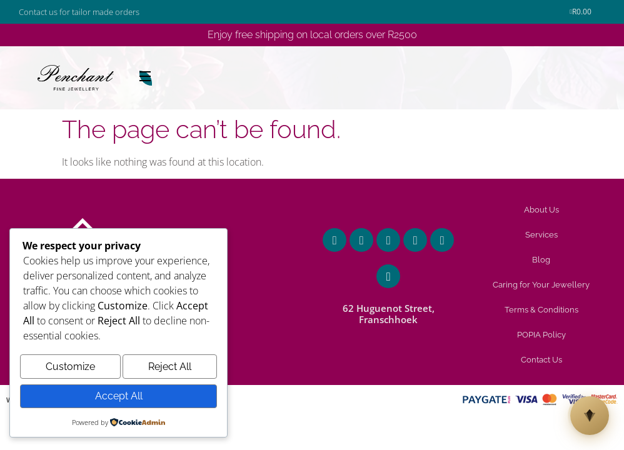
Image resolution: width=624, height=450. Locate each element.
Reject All (169, 370)
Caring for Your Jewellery (541, 284)
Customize (70, 370)
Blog (541, 259)
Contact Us (541, 359)
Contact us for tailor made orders (79, 12)
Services (541, 234)
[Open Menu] (145, 78)
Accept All (119, 397)
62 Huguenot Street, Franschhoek (389, 314)
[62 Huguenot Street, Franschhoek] (388, 276)
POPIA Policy (541, 334)
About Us (541, 209)
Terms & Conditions (541, 309)
